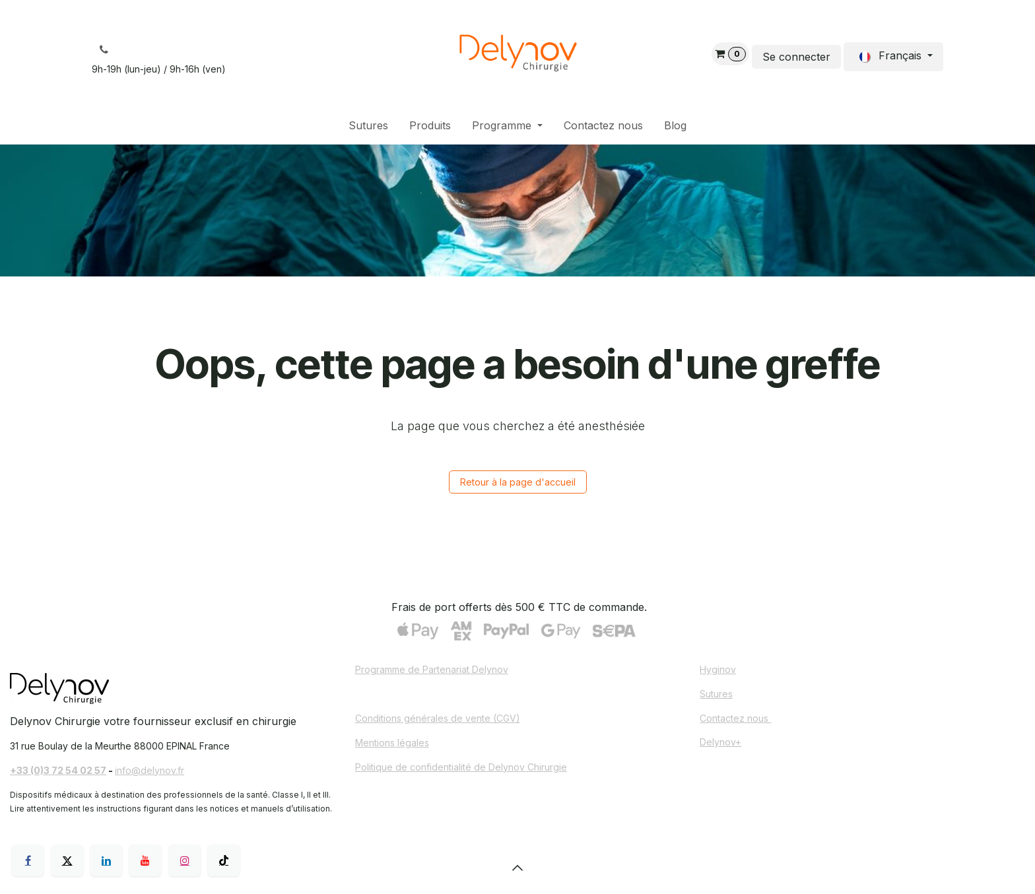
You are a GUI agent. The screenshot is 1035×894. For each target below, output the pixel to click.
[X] (67, 860)
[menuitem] (368, 125)
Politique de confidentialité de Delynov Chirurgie (461, 767)
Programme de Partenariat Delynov (431, 669)
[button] (517, 867)
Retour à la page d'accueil (518, 482)
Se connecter (796, 56)
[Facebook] (28, 860)
